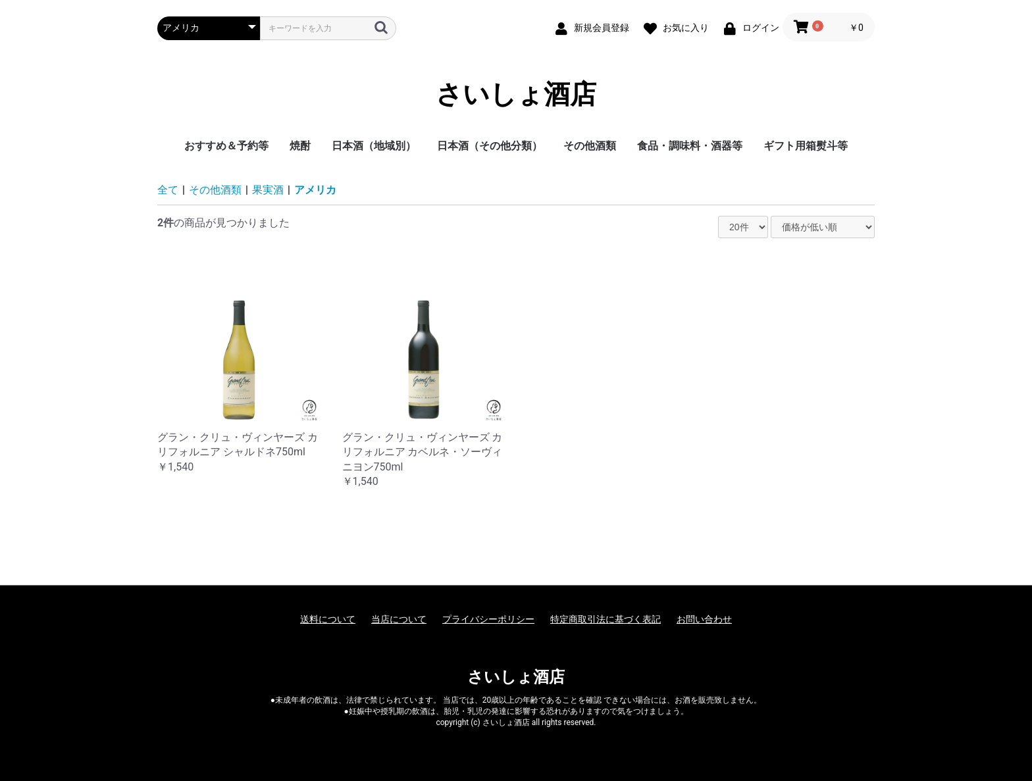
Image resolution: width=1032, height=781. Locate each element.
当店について (398, 619)
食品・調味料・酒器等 (689, 145)
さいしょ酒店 (516, 94)
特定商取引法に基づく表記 (605, 619)
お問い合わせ (704, 619)
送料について (327, 619)
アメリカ (315, 190)
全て (167, 190)
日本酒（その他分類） (489, 145)
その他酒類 (589, 145)
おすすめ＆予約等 (226, 145)
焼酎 (300, 145)
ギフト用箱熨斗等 (805, 145)
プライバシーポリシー (488, 619)
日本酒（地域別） (374, 145)
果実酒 (268, 190)
